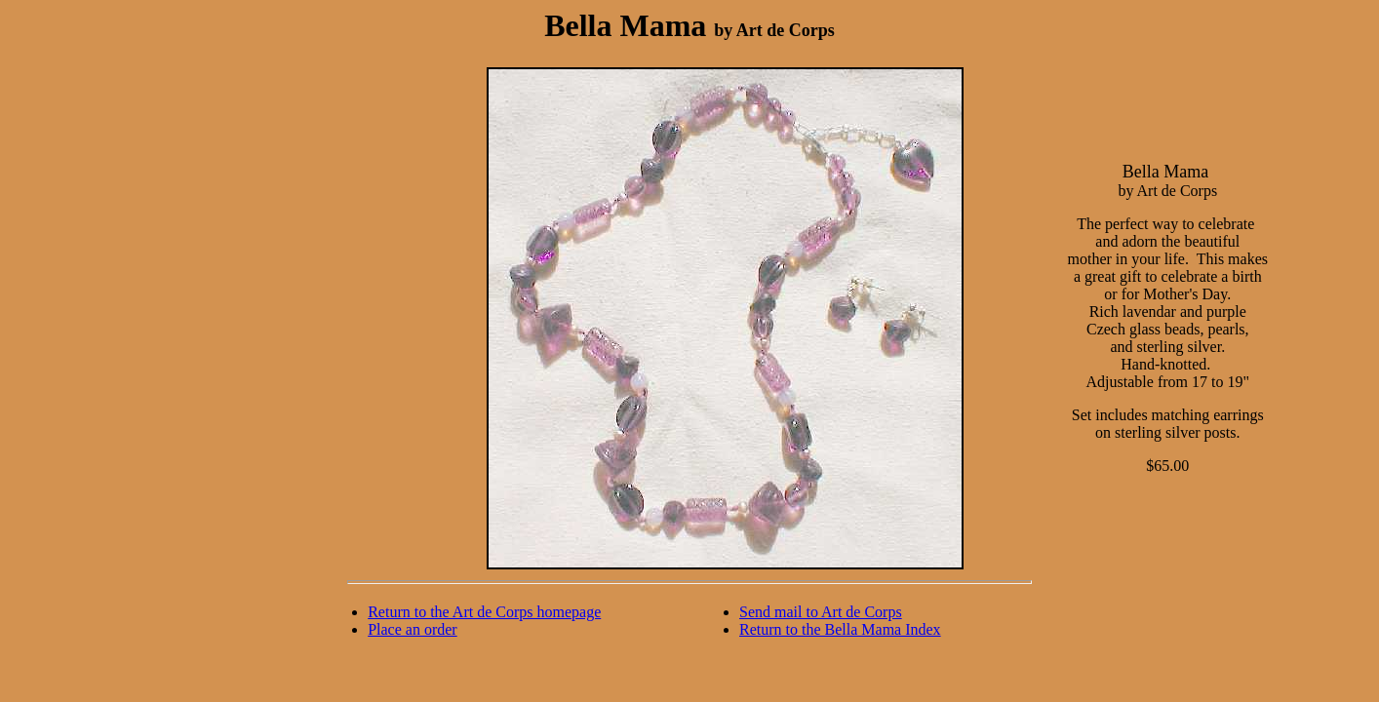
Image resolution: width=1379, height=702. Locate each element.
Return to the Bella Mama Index (840, 629)
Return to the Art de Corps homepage (484, 612)
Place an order (412, 629)
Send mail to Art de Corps (820, 612)
